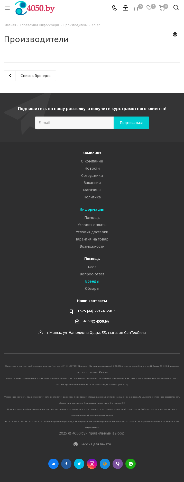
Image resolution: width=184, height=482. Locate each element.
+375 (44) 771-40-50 (94, 311)
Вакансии (92, 182)
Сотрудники (92, 175)
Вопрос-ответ (92, 274)
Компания (92, 153)
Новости (92, 168)
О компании (92, 161)
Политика (92, 197)
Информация (92, 209)
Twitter (79, 464)
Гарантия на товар (92, 239)
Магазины (92, 190)
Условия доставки (92, 232)
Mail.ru (105, 464)
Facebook (66, 464)
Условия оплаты (92, 225)
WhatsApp (130, 464)
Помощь (92, 217)
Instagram (92, 464)
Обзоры (92, 288)
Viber (118, 464)
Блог (92, 267)
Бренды (92, 281)
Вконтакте (53, 464)
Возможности (92, 246)
